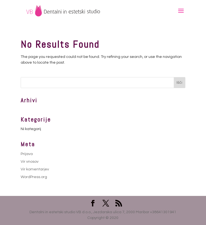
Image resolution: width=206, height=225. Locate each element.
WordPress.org (34, 177)
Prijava (27, 154)
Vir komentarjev (35, 169)
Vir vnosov (30, 162)
